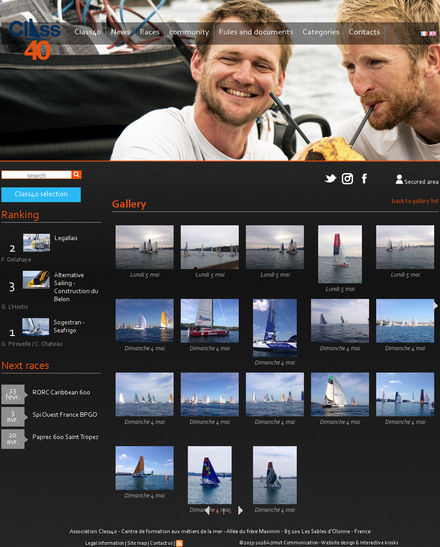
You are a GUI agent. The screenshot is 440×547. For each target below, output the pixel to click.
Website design (338, 543)
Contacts (364, 32)
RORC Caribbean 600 (61, 393)
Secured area (421, 182)
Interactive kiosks (379, 543)
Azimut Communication (292, 543)
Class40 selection (41, 194)
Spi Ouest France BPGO (65, 415)
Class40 (88, 32)
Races (150, 32)
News (120, 32)
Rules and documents (256, 32)
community (189, 32)
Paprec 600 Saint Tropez (66, 437)
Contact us (161, 543)
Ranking (20, 215)
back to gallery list (415, 202)
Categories (321, 32)
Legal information (104, 543)
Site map (137, 543)
